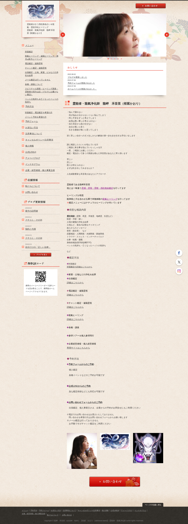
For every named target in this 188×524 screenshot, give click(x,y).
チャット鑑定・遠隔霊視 (36, 68)
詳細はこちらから (75, 283)
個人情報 (29, 146)
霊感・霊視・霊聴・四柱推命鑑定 (97, 188)
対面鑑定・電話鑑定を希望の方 (38, 112)
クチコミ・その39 (33, 220)
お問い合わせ (31, 192)
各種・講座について (34, 84)
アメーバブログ (32, 158)
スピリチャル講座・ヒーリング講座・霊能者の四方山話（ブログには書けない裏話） (41, 92)
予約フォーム (31, 121)
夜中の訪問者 (31, 211)
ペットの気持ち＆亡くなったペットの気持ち (41, 100)
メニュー (29, 45)
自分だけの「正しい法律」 (38, 247)
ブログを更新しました (77, 77)
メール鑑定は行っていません (37, 80)
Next (167, 34)
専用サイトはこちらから (78, 348)
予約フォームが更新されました (81, 83)
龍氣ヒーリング (110, 199)
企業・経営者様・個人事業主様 (40, 170)
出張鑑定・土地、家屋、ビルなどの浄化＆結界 (41, 74)
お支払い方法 (31, 127)
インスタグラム (32, 164)
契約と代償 (30, 229)
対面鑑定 (29, 52)
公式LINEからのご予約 (80, 386)
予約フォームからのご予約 (81, 364)
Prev (63, 34)
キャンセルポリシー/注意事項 (39, 140)
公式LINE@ (30, 152)
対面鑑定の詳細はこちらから (79, 267)
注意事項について (33, 133)
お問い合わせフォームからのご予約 (85, 402)
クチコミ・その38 (33, 238)
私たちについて (32, 186)
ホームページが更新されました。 (82, 89)
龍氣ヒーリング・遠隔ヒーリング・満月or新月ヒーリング (41, 57)
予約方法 (29, 106)
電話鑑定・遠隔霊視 (34, 63)
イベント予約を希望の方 (36, 117)
